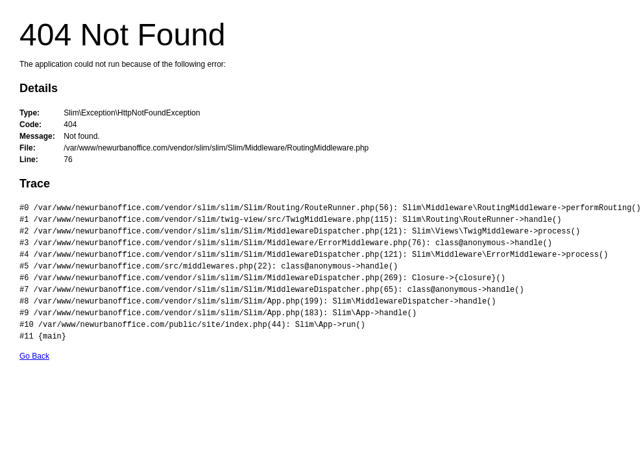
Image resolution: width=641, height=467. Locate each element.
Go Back (34, 356)
